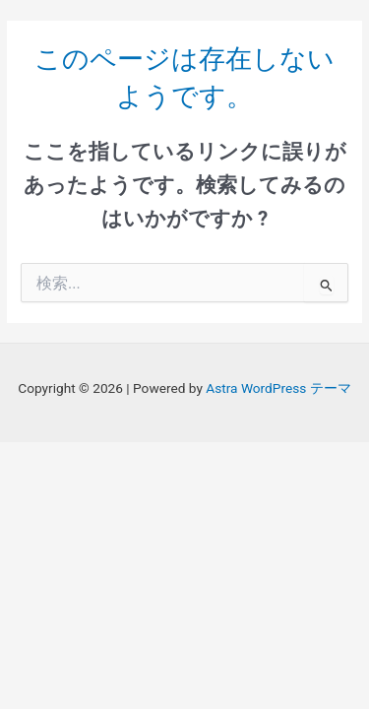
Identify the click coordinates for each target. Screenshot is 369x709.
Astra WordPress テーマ (278, 388)
